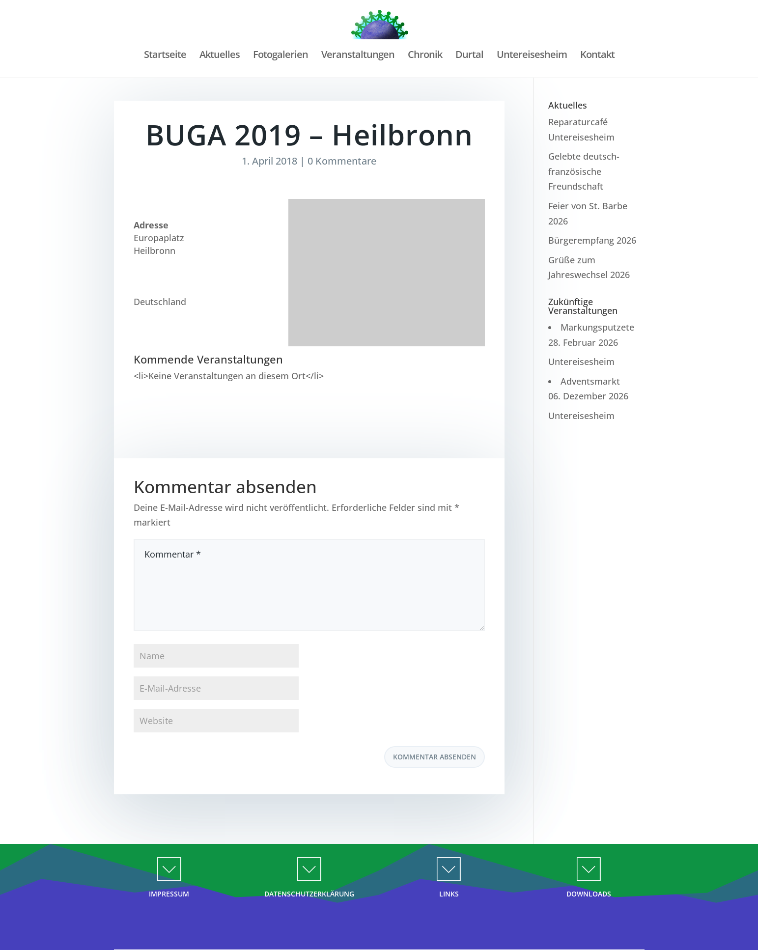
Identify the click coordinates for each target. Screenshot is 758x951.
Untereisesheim (532, 56)
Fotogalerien (280, 56)
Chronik (425, 56)
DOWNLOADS (588, 893)
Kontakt (597, 56)
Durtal (469, 56)
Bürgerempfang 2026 (592, 240)
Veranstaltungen (357, 56)
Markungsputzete (597, 327)
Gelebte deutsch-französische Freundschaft (583, 171)
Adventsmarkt (590, 381)
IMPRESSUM (169, 893)
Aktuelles (219, 56)
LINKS (449, 893)
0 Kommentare (342, 161)
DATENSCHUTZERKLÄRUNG (309, 893)
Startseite (165, 56)
